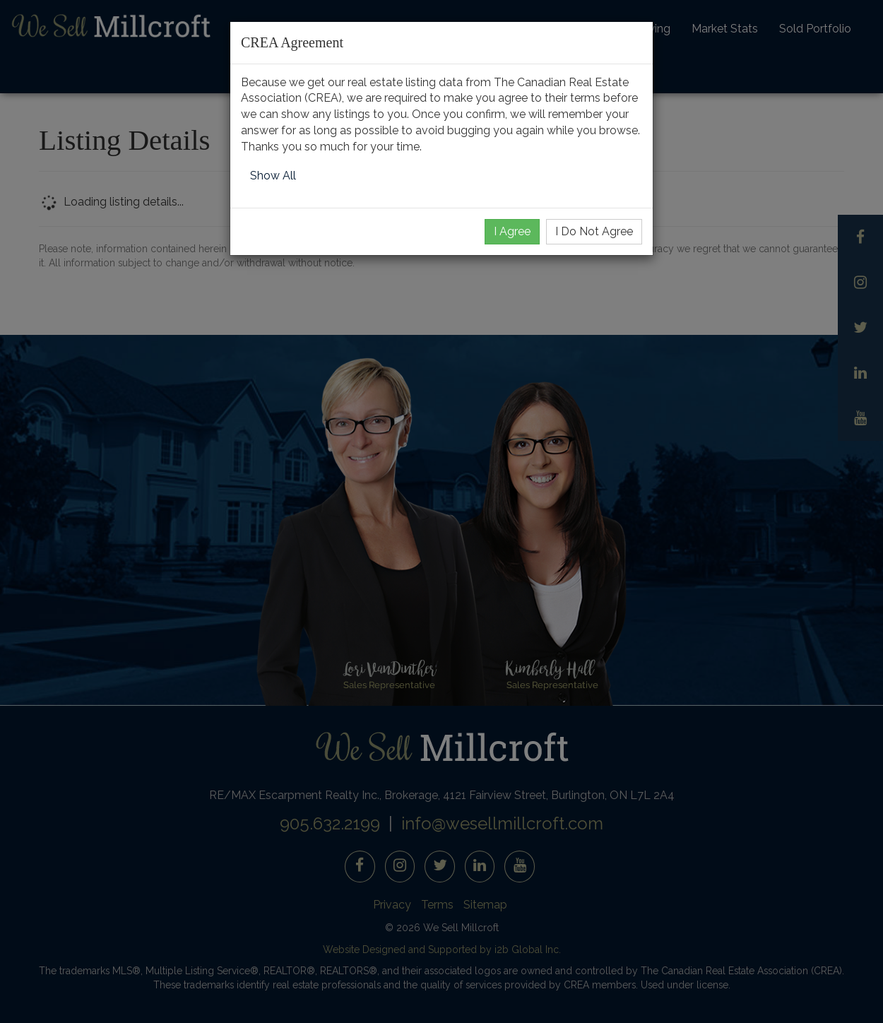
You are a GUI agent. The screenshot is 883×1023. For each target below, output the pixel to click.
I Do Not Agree (594, 231)
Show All (273, 175)
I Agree (512, 231)
